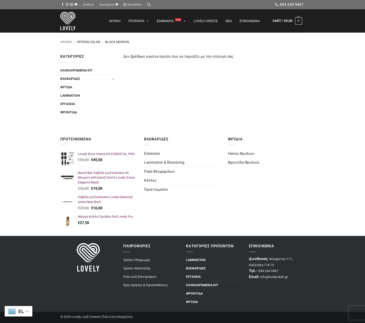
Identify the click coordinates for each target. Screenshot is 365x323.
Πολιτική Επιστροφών (139, 277)
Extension (152, 153)
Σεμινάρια (171, 21)
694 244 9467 (268, 271)
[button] (88, 4)
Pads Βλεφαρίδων (159, 171)
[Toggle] (113, 79)
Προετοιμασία (156, 189)
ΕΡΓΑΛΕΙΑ (67, 104)
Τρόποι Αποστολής (137, 268)
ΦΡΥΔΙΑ (66, 87)
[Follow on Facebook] (62, 4)
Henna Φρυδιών (241, 153)
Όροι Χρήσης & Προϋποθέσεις (145, 285)
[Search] (149, 4)
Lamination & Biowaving (164, 162)
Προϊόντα (138, 21)
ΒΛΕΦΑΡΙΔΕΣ (70, 79)
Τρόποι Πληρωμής (136, 260)
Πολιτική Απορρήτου (117, 317)
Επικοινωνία (250, 21)
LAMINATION (70, 96)
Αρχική (115, 21)
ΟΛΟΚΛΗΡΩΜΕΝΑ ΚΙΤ (76, 70)
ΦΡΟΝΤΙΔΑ (68, 112)
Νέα (229, 21)
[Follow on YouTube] (75, 4)
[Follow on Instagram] (67, 4)
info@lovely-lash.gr (274, 277)
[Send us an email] (71, 4)
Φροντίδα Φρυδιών (244, 162)
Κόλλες (150, 180)
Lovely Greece (206, 21)
